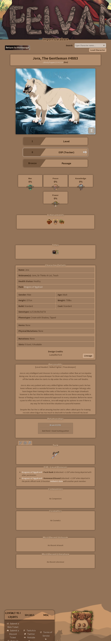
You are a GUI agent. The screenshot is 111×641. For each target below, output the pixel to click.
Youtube (31, 637)
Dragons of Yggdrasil (33, 287)
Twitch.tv (31, 630)
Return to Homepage (17, 47)
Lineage (88, 355)
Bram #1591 (55, 425)
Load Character (97, 50)
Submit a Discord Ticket (14, 634)
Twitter (31, 633)
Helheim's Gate (56, 481)
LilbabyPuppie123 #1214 (53, 62)
